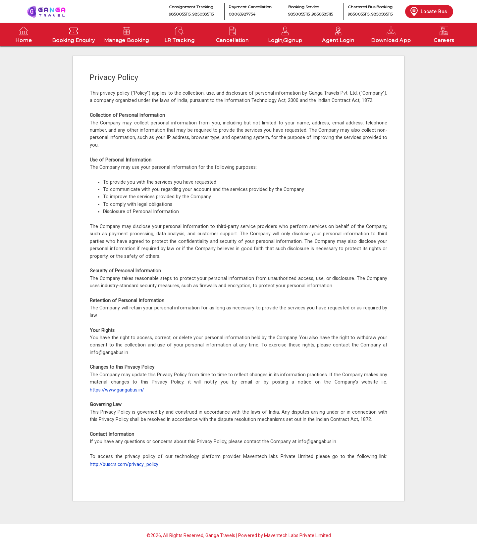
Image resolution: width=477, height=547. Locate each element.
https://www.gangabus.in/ (117, 389)
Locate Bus (428, 11)
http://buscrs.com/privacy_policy (124, 464)
